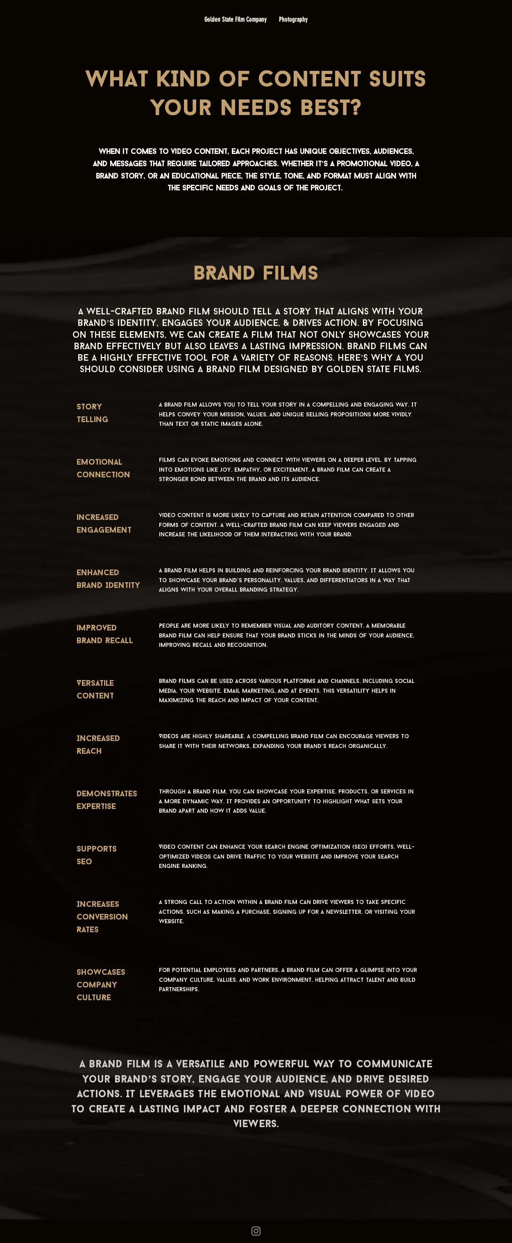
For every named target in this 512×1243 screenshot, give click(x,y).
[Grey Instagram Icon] (256, 1231)
